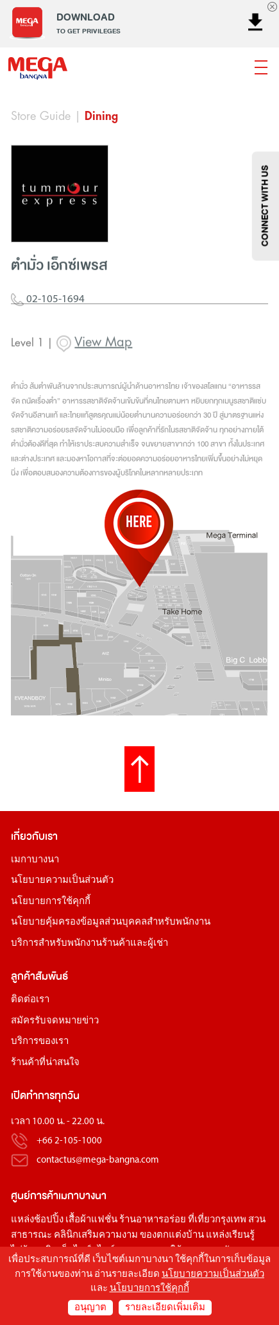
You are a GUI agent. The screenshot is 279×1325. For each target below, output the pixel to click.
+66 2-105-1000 (69, 1141)
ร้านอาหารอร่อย (152, 1220)
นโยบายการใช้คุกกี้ (50, 902)
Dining (101, 116)
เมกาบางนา (35, 860)
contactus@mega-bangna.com (98, 1160)
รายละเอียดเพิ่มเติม (165, 1308)
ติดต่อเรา (30, 1000)
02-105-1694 (48, 309)
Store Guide (41, 116)
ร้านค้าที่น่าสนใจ (45, 1063)
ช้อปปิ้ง (48, 1220)
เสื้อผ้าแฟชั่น (91, 1220)
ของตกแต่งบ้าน (172, 1235)
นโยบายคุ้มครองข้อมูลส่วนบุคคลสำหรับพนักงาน (110, 922)
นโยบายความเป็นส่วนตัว (62, 880)
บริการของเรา (40, 1042)
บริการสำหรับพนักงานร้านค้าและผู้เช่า (89, 943)
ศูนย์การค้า (34, 1195)
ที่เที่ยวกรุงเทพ (217, 1220)
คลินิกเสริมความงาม (96, 1235)
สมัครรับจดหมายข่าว (55, 1021)
